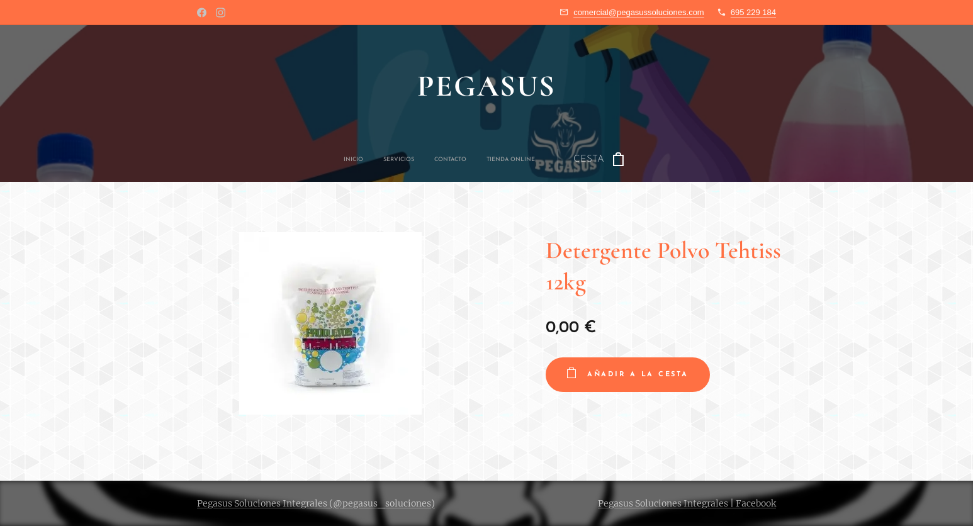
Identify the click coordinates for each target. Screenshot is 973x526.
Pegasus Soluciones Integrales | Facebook (687, 503)
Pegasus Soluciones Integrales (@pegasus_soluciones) (316, 503)
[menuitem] (414, 160)
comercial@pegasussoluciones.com (638, 12)
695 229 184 (753, 12)
